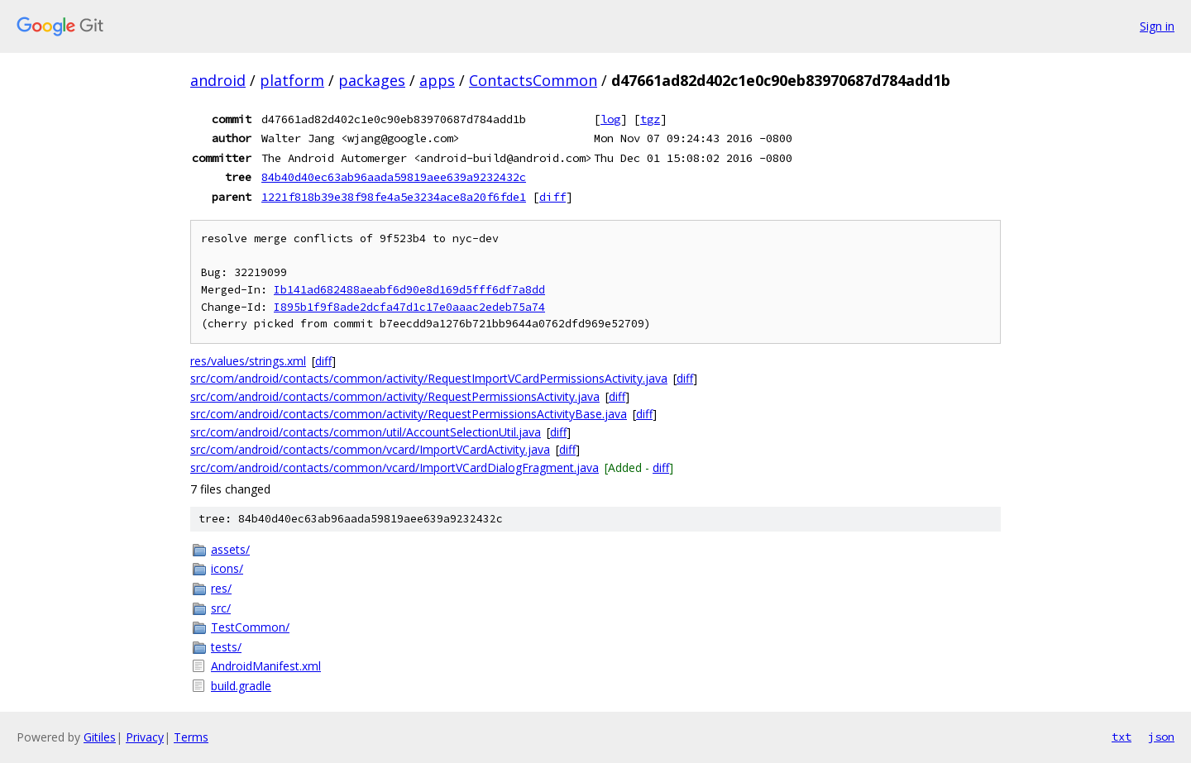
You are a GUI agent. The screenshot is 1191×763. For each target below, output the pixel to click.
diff (552, 196)
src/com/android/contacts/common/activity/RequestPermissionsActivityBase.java (408, 414)
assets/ (230, 549)
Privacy (145, 737)
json (1161, 736)
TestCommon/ (250, 627)
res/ (221, 588)
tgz (650, 119)
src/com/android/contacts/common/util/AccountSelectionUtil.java (365, 432)
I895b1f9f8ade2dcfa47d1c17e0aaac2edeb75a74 (409, 307)
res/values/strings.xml (248, 361)
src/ (221, 608)
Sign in (1157, 26)
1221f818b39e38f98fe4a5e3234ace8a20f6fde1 (393, 196)
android (218, 80)
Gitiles (100, 737)
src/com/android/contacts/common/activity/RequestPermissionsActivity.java (395, 396)
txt (1121, 736)
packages (371, 80)
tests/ (226, 647)
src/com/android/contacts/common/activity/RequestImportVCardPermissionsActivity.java (428, 378)
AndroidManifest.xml (266, 666)
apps (437, 80)
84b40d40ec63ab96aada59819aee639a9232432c (393, 176)
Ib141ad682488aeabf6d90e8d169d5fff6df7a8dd (409, 290)
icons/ (227, 568)
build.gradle (241, 686)
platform (292, 80)
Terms (191, 737)
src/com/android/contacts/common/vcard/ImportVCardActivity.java (370, 449)
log (610, 119)
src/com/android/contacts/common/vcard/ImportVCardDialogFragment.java (394, 467)
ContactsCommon (533, 80)
